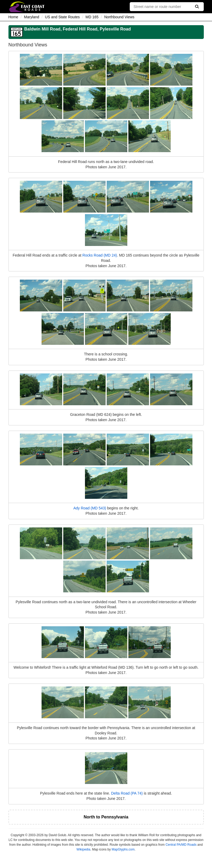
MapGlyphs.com (123, 849)
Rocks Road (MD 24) (99, 255)
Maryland (31, 17)
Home (13, 17)
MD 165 (91, 17)
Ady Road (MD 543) (89, 508)
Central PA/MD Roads (180, 845)
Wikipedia (83, 849)
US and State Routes (62, 17)
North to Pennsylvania (106, 817)
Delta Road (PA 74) (127, 793)
